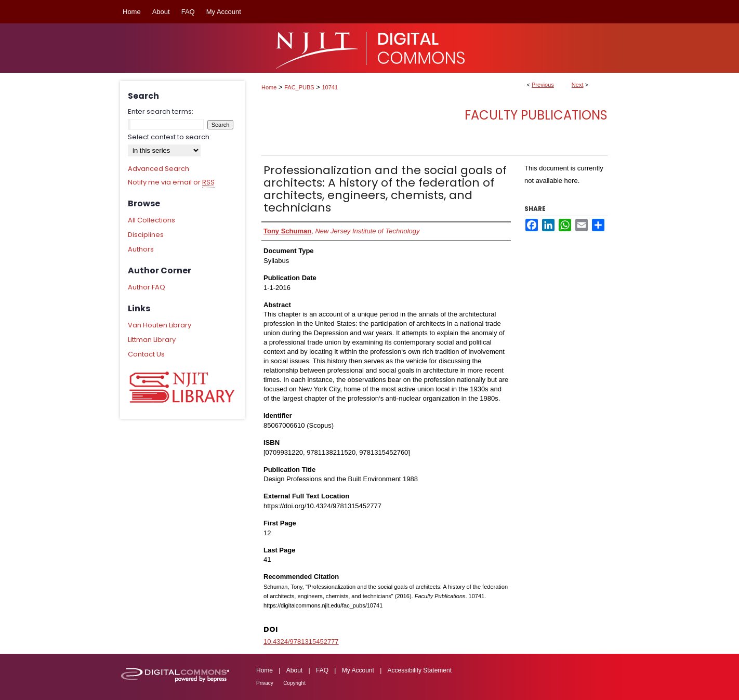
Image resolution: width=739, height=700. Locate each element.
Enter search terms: (160, 111)
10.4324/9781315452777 (301, 641)
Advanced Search (158, 169)
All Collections (151, 220)
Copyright (294, 683)
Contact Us (146, 354)
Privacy (264, 683)
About (294, 670)
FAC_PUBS (299, 87)
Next (578, 85)
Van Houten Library (159, 325)
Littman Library (152, 340)
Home (268, 87)
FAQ (322, 670)
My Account (358, 670)
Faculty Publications (536, 115)
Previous (543, 85)
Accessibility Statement (420, 670)
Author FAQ (146, 287)
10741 (330, 87)
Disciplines (146, 235)
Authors (141, 249)
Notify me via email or (171, 182)
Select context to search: (169, 137)
